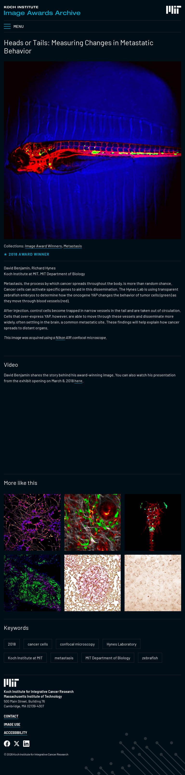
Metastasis (73, 246)
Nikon (60, 337)
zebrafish (150, 657)
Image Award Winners (43, 246)
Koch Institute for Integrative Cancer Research (39, 691)
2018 (12, 644)
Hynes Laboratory (121, 644)
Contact (11, 716)
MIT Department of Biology (108, 657)
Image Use (12, 724)
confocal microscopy (77, 644)
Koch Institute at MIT (25, 657)
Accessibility (15, 733)
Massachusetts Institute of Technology (33, 696)
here (78, 380)
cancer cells (38, 644)
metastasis (64, 657)
